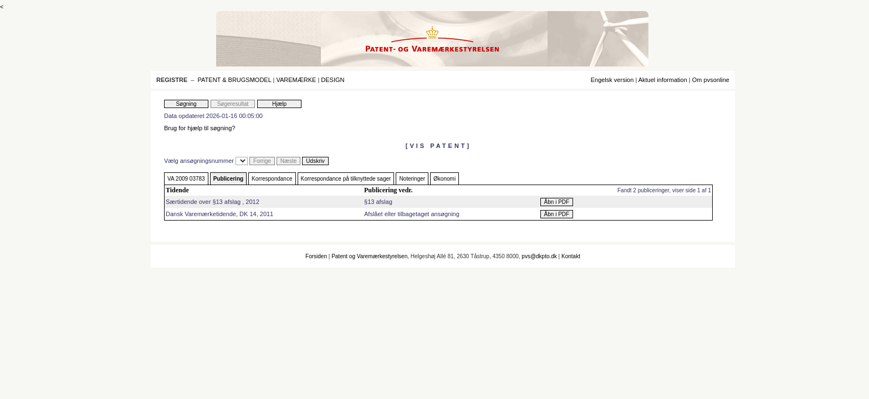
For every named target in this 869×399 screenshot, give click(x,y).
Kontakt (570, 256)
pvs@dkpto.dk (539, 256)
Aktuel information (662, 79)
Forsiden (316, 256)
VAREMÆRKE (296, 79)
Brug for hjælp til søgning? (199, 128)
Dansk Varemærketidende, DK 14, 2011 (219, 214)
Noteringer (412, 179)
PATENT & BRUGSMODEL (235, 79)
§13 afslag (378, 201)
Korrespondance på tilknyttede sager (346, 179)
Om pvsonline (710, 79)
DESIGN (332, 79)
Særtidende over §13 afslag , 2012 (212, 201)
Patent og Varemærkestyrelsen (369, 256)
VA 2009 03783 (186, 179)
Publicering (228, 179)
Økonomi (444, 179)
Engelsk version (612, 79)
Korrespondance (272, 179)
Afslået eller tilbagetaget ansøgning (411, 214)
